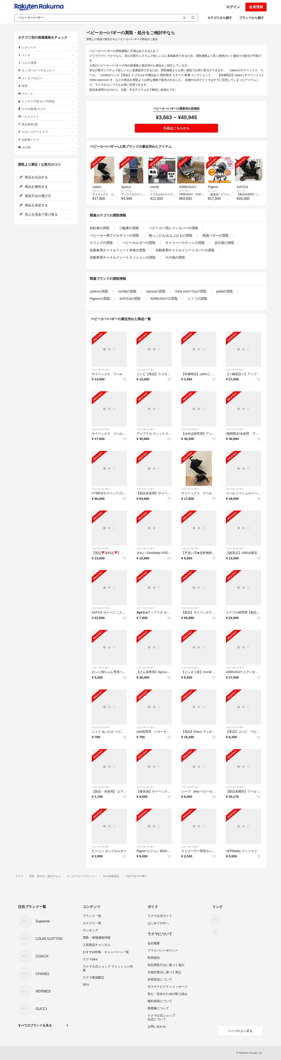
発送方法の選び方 (35, 196)
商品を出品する (33, 177)
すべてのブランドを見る (35, 1025)
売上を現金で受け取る (38, 214)
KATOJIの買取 (130, 298)
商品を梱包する (33, 186)
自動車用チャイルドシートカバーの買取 (185, 250)
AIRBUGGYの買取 (164, 298)
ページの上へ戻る (240, 1031)
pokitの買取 (224, 291)
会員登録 (256, 7)
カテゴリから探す (219, 17)
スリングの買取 (101, 243)
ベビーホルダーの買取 (138, 243)
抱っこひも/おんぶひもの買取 (171, 235)
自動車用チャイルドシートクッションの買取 (123, 257)
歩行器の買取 (224, 243)
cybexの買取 (99, 291)
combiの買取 (127, 291)
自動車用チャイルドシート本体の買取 (118, 250)
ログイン (233, 7)
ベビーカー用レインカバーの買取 (173, 228)
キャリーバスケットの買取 (185, 243)
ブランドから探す (251, 17)
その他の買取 (175, 257)
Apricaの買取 (156, 291)
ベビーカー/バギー (101, 370)
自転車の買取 (100, 228)
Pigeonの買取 (100, 298)
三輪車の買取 (129, 228)
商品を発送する (33, 205)
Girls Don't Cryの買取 (190, 291)
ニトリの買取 (197, 298)
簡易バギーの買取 (215, 235)
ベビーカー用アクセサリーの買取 (114, 235)
